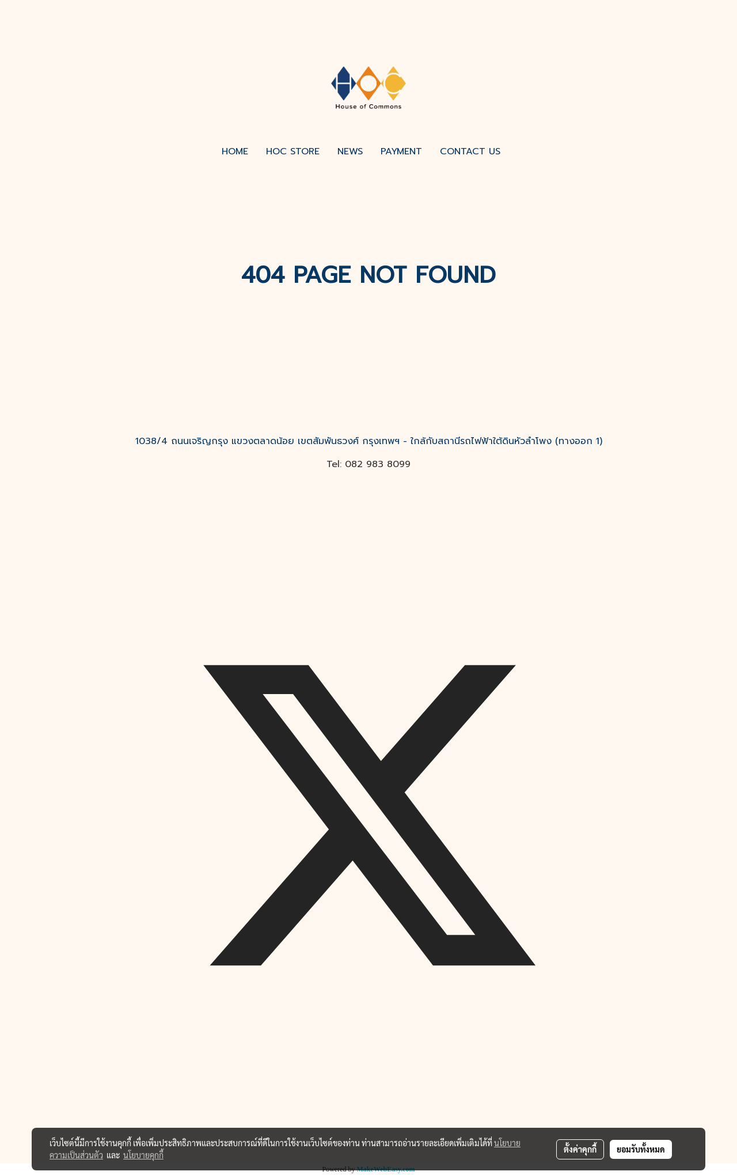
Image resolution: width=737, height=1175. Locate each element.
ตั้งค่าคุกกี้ (580, 1149)
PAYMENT (401, 151)
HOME (235, 151)
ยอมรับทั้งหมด (641, 1149)
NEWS (350, 151)
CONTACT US (470, 151)
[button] (519, 151)
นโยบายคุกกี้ (143, 1155)
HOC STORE (293, 151)
